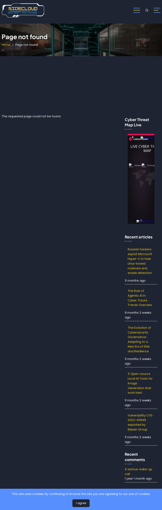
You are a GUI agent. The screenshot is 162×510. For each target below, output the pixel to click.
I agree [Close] (81, 503)
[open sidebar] (157, 10)
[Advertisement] (81, 84)
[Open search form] (146, 10)
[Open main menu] (136, 10)
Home (6, 45)
